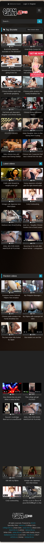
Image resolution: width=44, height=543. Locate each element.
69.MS (33, 523)
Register (33, 4)
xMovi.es (22, 525)
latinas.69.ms (30, 530)
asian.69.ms (27, 528)
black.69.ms (13, 530)
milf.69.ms (13, 537)
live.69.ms (30, 535)
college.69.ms (8, 528)
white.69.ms (17, 532)
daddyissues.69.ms (11, 535)
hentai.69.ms (29, 537)
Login (25, 4)
